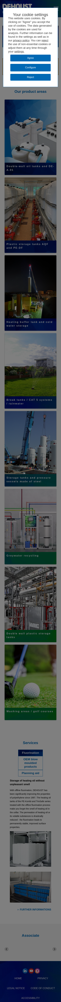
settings (19, 51)
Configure (30, 67)
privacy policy (21, 40)
